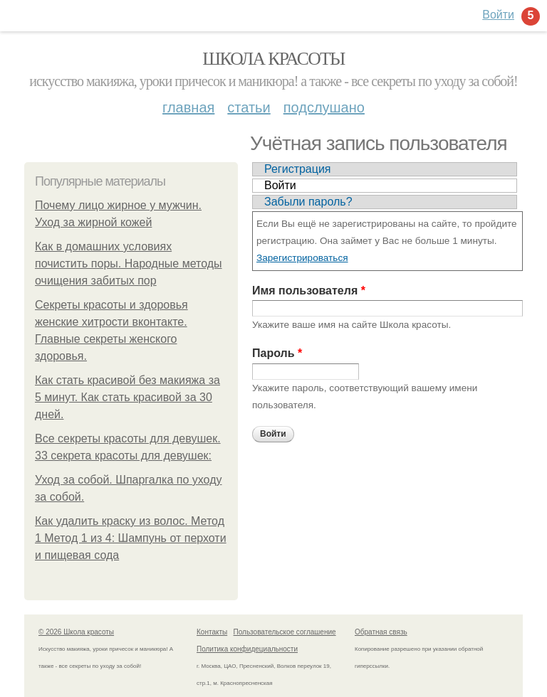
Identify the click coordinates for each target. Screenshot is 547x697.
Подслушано (324, 107)
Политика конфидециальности (247, 649)
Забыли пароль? (308, 202)
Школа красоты (273, 58)
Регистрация (297, 169)
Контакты (212, 632)
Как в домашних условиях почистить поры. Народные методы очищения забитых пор (128, 263)
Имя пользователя (308, 290)
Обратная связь (381, 632)
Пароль (277, 353)
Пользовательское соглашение (285, 632)
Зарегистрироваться (302, 257)
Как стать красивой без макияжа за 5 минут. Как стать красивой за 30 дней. (127, 397)
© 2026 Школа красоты (76, 632)
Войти (280, 185)
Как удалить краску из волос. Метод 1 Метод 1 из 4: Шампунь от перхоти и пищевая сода (130, 538)
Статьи (248, 107)
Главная (188, 107)
